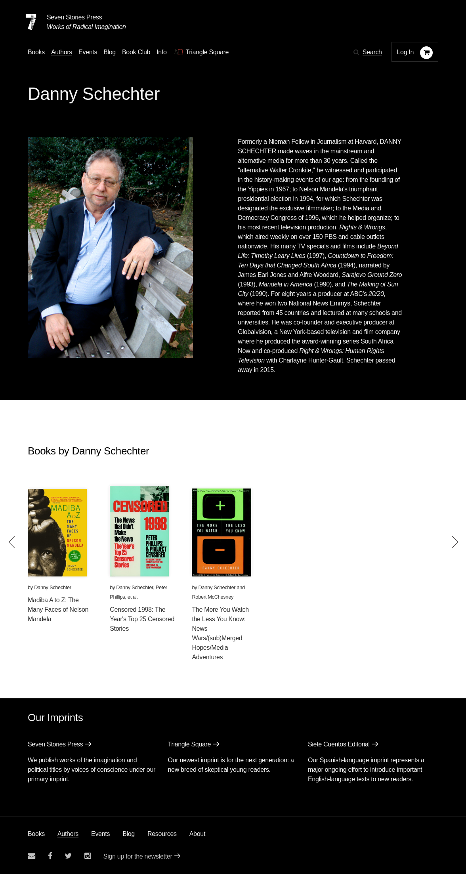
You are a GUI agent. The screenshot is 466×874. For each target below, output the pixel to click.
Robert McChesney (212, 597)
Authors (67, 833)
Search (372, 52)
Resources (162, 833)
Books (36, 833)
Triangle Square (189, 744)
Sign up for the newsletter (137, 856)
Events (100, 833)
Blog (128, 833)
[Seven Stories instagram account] (87, 856)
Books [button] (36, 52)
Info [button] (162, 52)
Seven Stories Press (74, 17)
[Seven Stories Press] (31, 22)
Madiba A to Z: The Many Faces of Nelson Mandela (58, 609)
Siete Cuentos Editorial (339, 744)
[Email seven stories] (31, 856)
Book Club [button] (136, 52)
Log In (405, 52)
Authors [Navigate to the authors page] (61, 52)
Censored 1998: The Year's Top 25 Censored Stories (142, 619)
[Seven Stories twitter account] (68, 856)
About (197, 833)
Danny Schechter (52, 587)
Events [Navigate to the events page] (87, 52)
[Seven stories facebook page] (50, 856)
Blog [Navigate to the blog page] (109, 52)
